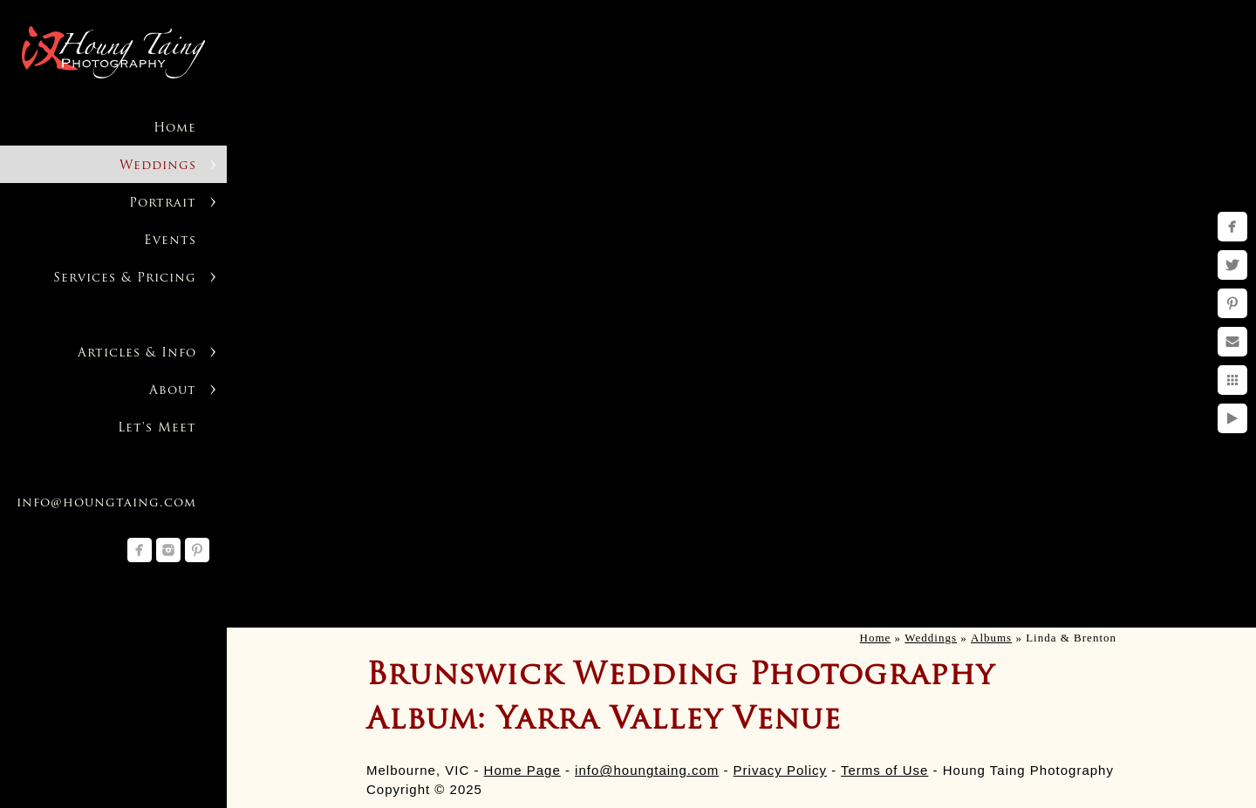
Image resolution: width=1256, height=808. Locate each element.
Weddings (157, 166)
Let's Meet (157, 428)
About (172, 390)
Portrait (162, 203)
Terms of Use (884, 770)
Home (175, 128)
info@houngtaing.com (647, 770)
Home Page (522, 770)
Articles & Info (137, 353)
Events (170, 241)
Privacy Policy (780, 770)
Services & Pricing (124, 278)
